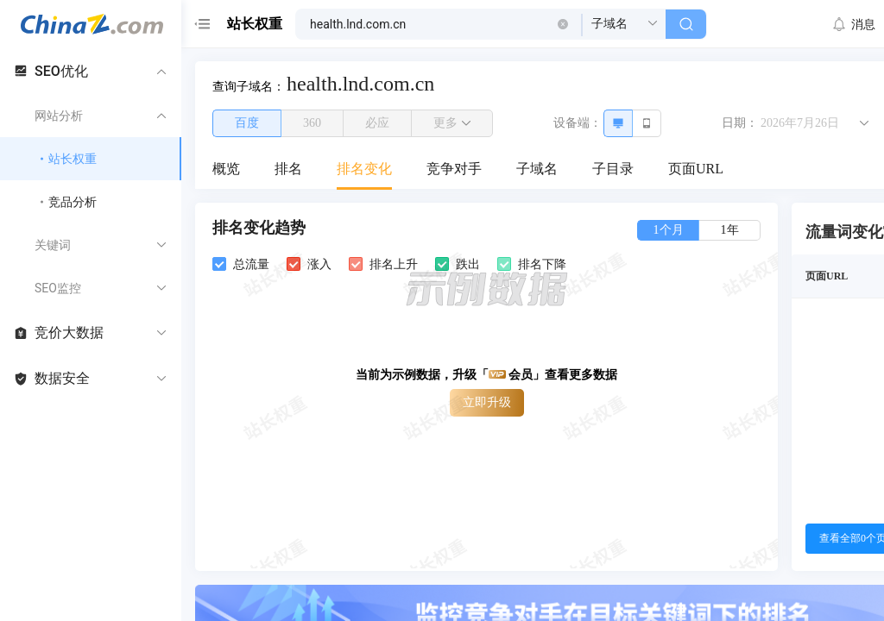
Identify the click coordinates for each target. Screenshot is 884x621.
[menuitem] (226, 170)
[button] (563, 24)
